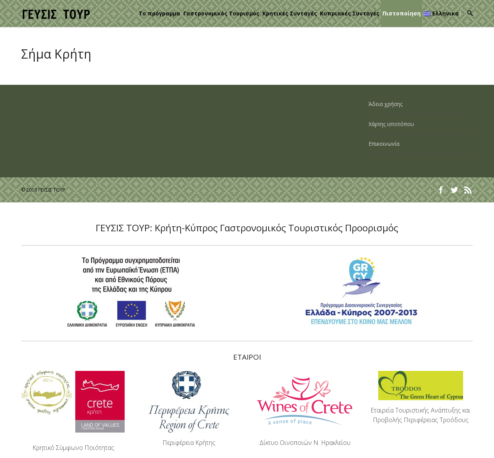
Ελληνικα (441, 13)
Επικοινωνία (384, 143)
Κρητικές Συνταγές (289, 13)
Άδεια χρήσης (386, 104)
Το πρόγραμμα (159, 13)
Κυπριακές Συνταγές (349, 13)
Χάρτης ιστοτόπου (391, 124)
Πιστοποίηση (401, 13)
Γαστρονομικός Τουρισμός (221, 13)
